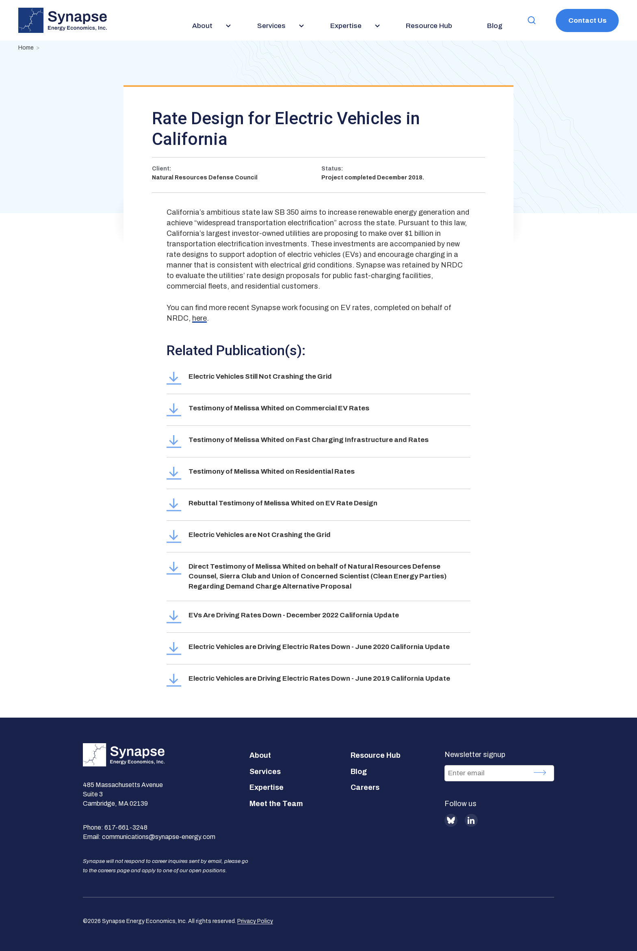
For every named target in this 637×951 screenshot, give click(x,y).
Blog (359, 772)
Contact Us (587, 20)
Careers (365, 787)
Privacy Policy (255, 921)
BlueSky (450, 820)
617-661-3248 (125, 827)
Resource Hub (376, 755)
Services (265, 772)
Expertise (266, 787)
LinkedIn (471, 820)
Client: (161, 169)
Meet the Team (276, 804)
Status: (332, 169)
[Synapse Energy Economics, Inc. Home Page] (62, 20)
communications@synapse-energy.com (158, 836)
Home (26, 48)
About (260, 755)
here (199, 318)
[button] (531, 20)
